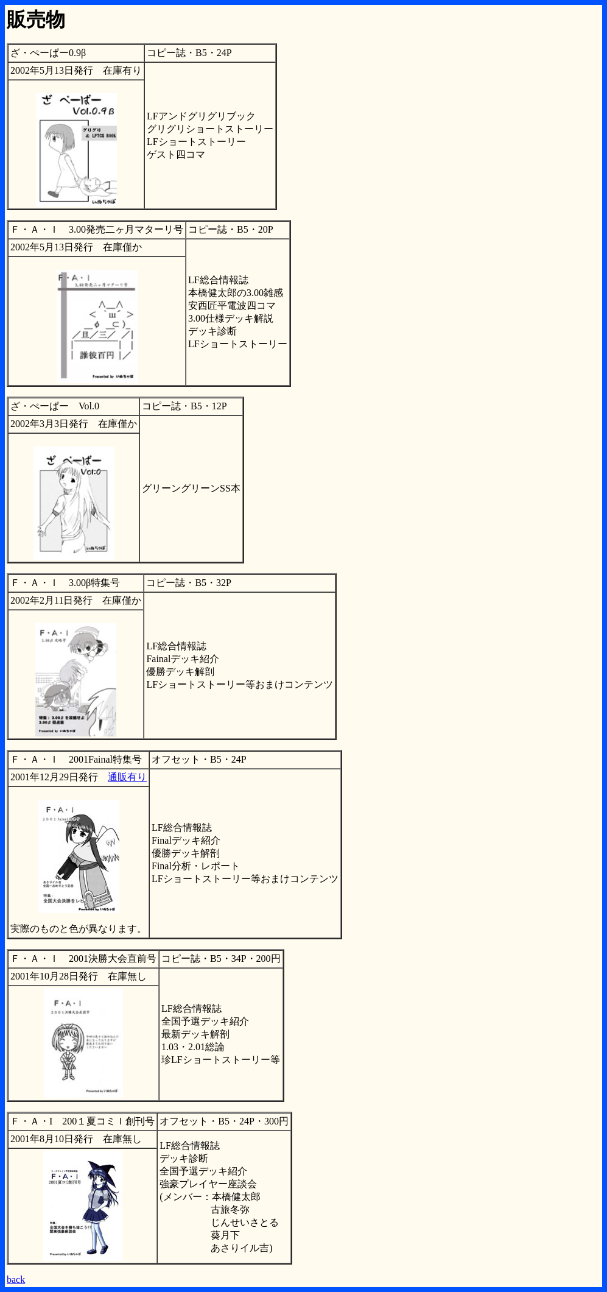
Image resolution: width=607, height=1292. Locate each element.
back (16, 1279)
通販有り (127, 777)
